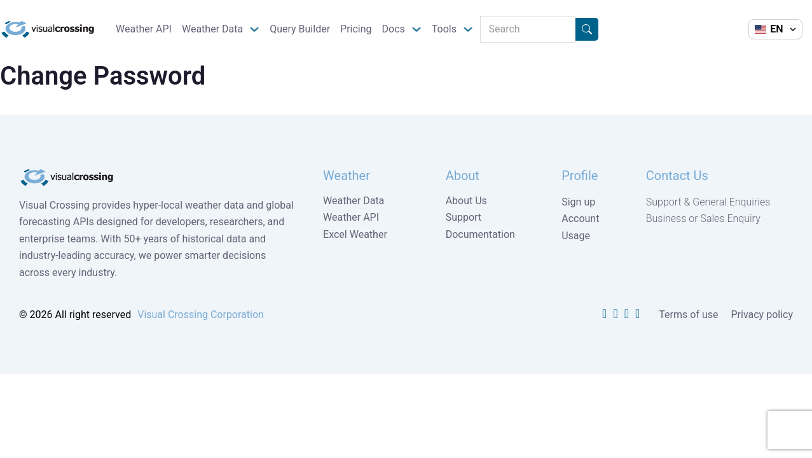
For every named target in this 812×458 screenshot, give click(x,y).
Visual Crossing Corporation (200, 315)
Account (580, 218)
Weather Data (212, 29)
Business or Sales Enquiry (703, 218)
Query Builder (300, 29)
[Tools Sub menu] (468, 29)
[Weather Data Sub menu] (254, 29)
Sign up (578, 202)
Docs (393, 29)
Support (463, 217)
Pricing (356, 29)
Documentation (480, 234)
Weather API (144, 29)
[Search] (527, 29)
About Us (466, 201)
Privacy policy (762, 315)
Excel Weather (355, 234)
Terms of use (688, 315)
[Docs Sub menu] (416, 29)
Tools (444, 29)
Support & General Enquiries (708, 202)
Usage (575, 236)
